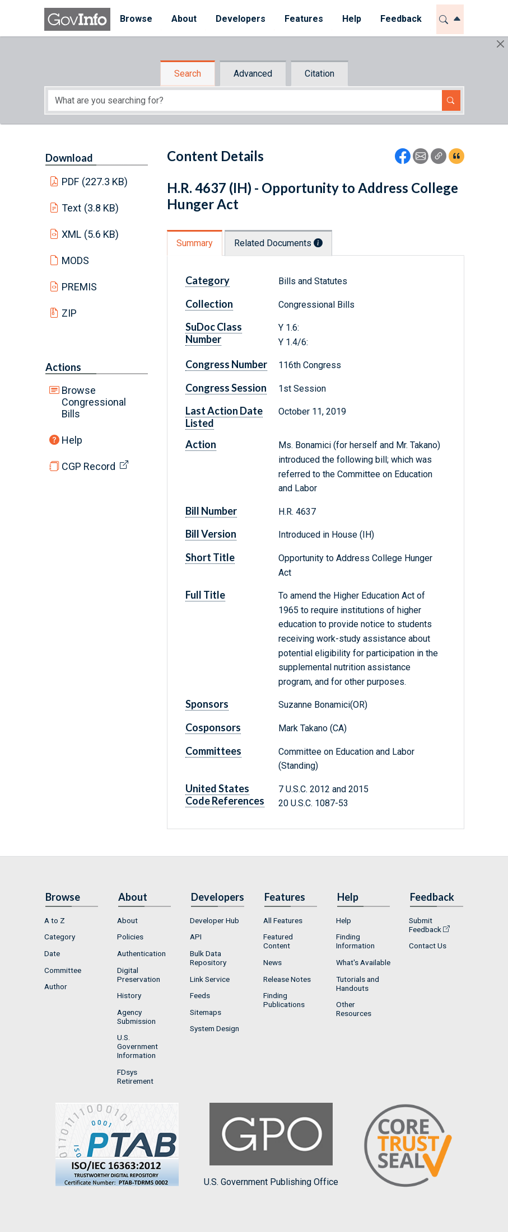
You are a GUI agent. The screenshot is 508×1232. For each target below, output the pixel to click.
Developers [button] (240, 18)
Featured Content (278, 941)
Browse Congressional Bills (94, 402)
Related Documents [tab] (278, 243)
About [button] (184, 18)
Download (69, 158)
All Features (282, 920)
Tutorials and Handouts (357, 984)
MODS (75, 260)
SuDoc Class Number (213, 333)
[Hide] (500, 43)
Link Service (210, 979)
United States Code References (224, 794)
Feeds (200, 995)
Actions (63, 367)
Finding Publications (284, 1000)
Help (72, 440)
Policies (130, 936)
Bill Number (211, 511)
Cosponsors (213, 727)
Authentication (141, 953)
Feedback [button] (401, 18)
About (127, 920)
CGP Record (88, 466)
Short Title (210, 557)
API (196, 936)
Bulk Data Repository (208, 958)
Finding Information (355, 941)
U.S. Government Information (137, 1046)
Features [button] (304, 18)
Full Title (205, 595)
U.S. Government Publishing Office (271, 1145)
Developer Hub (214, 920)
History (129, 995)
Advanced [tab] (253, 73)
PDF (95, 181)
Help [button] (351, 18)
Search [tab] (187, 73)
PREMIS (79, 287)
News (272, 962)
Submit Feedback (425, 925)
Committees (213, 751)
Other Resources (353, 1009)
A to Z (54, 920)
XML (90, 234)
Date (52, 953)
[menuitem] (136, 19)
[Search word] (245, 100)
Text (90, 208)
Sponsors (207, 704)
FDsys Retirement (135, 1076)
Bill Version (210, 534)
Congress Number (226, 364)
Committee (62, 970)
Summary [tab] (194, 243)
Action (200, 444)
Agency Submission (136, 1017)
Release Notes (287, 979)
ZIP (69, 313)
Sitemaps (205, 1012)
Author (55, 986)
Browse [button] (136, 18)
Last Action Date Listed (224, 417)
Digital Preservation (138, 975)
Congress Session (226, 388)
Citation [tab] (319, 73)
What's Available (363, 962)
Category (207, 280)
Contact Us (427, 945)
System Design (214, 1028)
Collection (209, 304)
